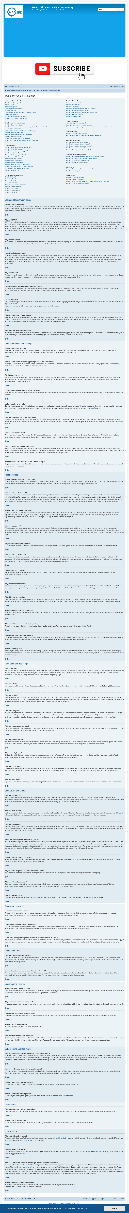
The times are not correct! (13, 129)
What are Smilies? (10, 181)
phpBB (91, 408)
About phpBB (29, 1140)
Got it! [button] (115, 1208)
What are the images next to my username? (18, 134)
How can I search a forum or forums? (77, 142)
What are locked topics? (12, 190)
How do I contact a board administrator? (78, 183)
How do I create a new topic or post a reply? (18, 147)
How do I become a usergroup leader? (77, 110)
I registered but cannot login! (13, 108)
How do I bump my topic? (12, 170)
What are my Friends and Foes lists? (77, 133)
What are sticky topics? (12, 188)
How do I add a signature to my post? (16, 151)
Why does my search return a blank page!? (79, 146)
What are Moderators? (72, 104)
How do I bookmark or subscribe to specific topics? (81, 158)
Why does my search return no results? (78, 144)
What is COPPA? (10, 104)
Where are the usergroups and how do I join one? (81, 108)
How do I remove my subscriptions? (77, 162)
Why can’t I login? (10, 110)
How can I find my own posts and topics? (78, 150)
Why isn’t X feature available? (75, 179)
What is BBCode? (10, 177)
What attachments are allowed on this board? (79, 169)
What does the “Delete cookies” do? (16, 118)
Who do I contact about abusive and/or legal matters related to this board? (88, 181)
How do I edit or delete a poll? (14, 157)
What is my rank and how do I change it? (17, 138)
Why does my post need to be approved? (17, 168)
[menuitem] (16, 86)
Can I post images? (11, 183)
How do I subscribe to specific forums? (77, 160)
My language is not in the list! (14, 132)
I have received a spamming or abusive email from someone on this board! (88, 127)
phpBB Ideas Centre (95, 1151)
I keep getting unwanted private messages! (79, 125)
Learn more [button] (81, 1208)
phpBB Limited (61, 1138)
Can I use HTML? (10, 179)
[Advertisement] (64, 37)
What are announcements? (13, 186)
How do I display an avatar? (13, 136)
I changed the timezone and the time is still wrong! (20, 131)
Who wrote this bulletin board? (75, 177)
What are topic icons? (11, 192)
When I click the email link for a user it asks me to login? (22, 140)
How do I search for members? (75, 148)
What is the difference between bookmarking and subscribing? (85, 156)
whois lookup (27, 1167)
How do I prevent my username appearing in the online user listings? (26, 127)
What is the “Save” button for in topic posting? (19, 166)
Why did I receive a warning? (14, 162)
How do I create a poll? (12, 153)
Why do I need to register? (13, 103)
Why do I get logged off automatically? (16, 116)
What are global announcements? (15, 185)
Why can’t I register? (11, 106)
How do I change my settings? (14, 125)
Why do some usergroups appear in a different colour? (82, 112)
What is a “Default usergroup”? (75, 114)
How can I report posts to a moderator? (17, 164)
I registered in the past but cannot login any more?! (20, 112)
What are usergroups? (72, 106)
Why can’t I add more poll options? (15, 155)
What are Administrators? (73, 103)
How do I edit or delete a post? (14, 149)
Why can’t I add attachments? (14, 160)
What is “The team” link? (73, 116)
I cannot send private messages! (76, 123)
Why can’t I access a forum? (13, 158)
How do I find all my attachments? (76, 171)
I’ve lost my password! (11, 114)
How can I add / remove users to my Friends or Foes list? (83, 135)
